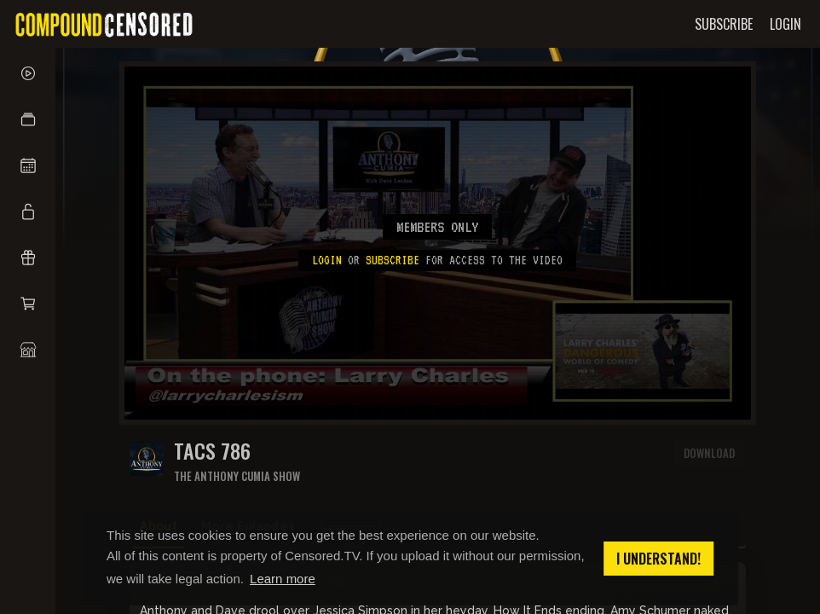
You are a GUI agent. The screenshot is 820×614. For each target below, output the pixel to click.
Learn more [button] (282, 578)
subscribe (392, 260)
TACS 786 (212, 450)
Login (327, 260)
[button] (28, 119)
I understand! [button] (658, 558)
